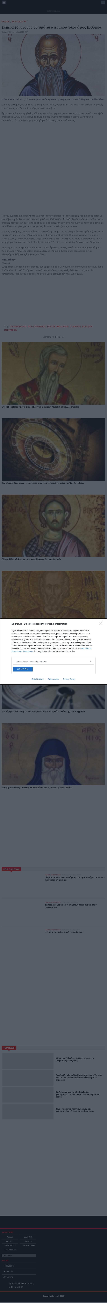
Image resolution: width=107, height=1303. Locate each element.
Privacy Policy (69, 679)
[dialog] (53, 651)
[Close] (101, 624)
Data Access (53, 679)
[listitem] (53, 661)
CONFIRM (22, 669)
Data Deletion (38, 679)
